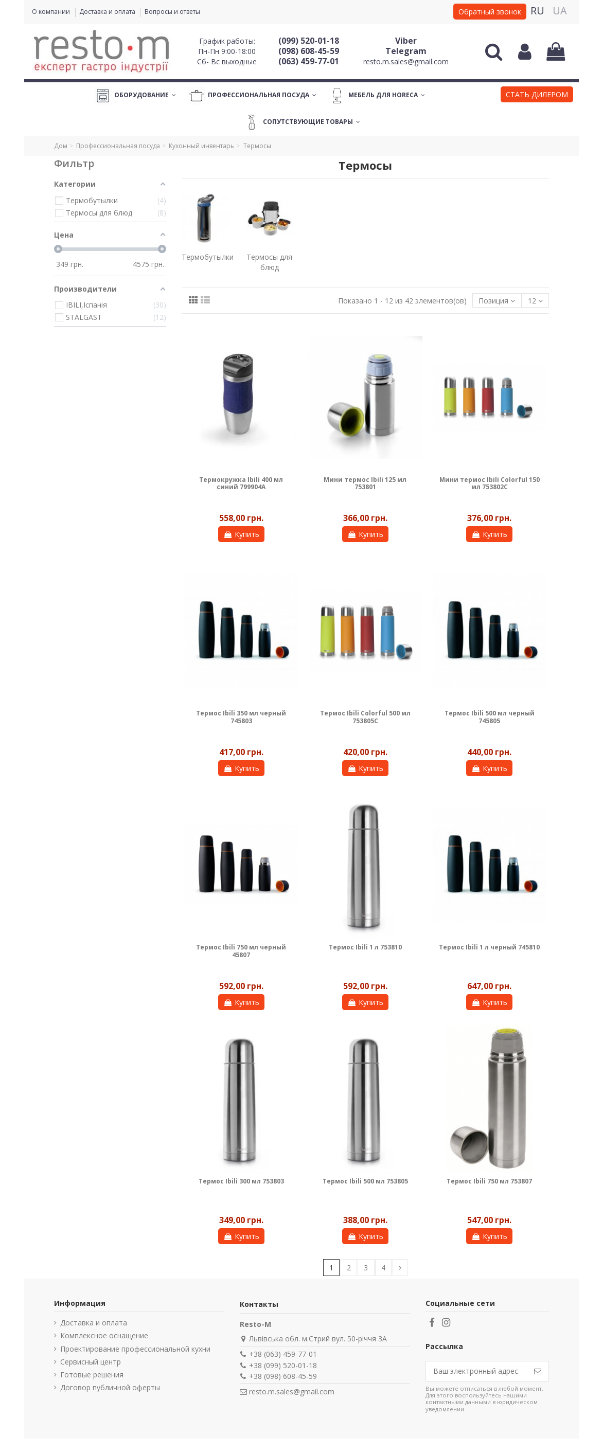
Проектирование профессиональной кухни (135, 1349)
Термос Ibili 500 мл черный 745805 (490, 717)
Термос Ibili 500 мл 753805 (365, 1181)
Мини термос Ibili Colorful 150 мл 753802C (489, 483)
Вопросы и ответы (172, 11)
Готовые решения (91, 1374)
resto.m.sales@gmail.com (406, 61)
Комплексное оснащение (104, 1335)
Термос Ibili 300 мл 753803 (241, 1181)
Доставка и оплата (108, 11)
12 (535, 301)
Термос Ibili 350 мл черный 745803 (241, 717)
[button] (537, 95)
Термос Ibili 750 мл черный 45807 (241, 951)
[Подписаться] (537, 1371)
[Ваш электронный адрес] (476, 1371)
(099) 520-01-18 (308, 40)
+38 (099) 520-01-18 (283, 1365)
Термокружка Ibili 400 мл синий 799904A (241, 483)
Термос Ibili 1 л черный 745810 (489, 947)
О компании (52, 11)
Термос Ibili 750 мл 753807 (489, 1181)
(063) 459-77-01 (308, 61)
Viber (406, 40)
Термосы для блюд (269, 262)
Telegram (406, 51)
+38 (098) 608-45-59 (283, 1376)
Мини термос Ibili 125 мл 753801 (365, 483)
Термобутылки (208, 257)
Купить (241, 534)
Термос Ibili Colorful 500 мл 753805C (365, 717)
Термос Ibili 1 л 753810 (365, 947)
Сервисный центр (90, 1362)
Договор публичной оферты (110, 1387)
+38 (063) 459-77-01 (283, 1354)
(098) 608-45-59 (308, 51)
